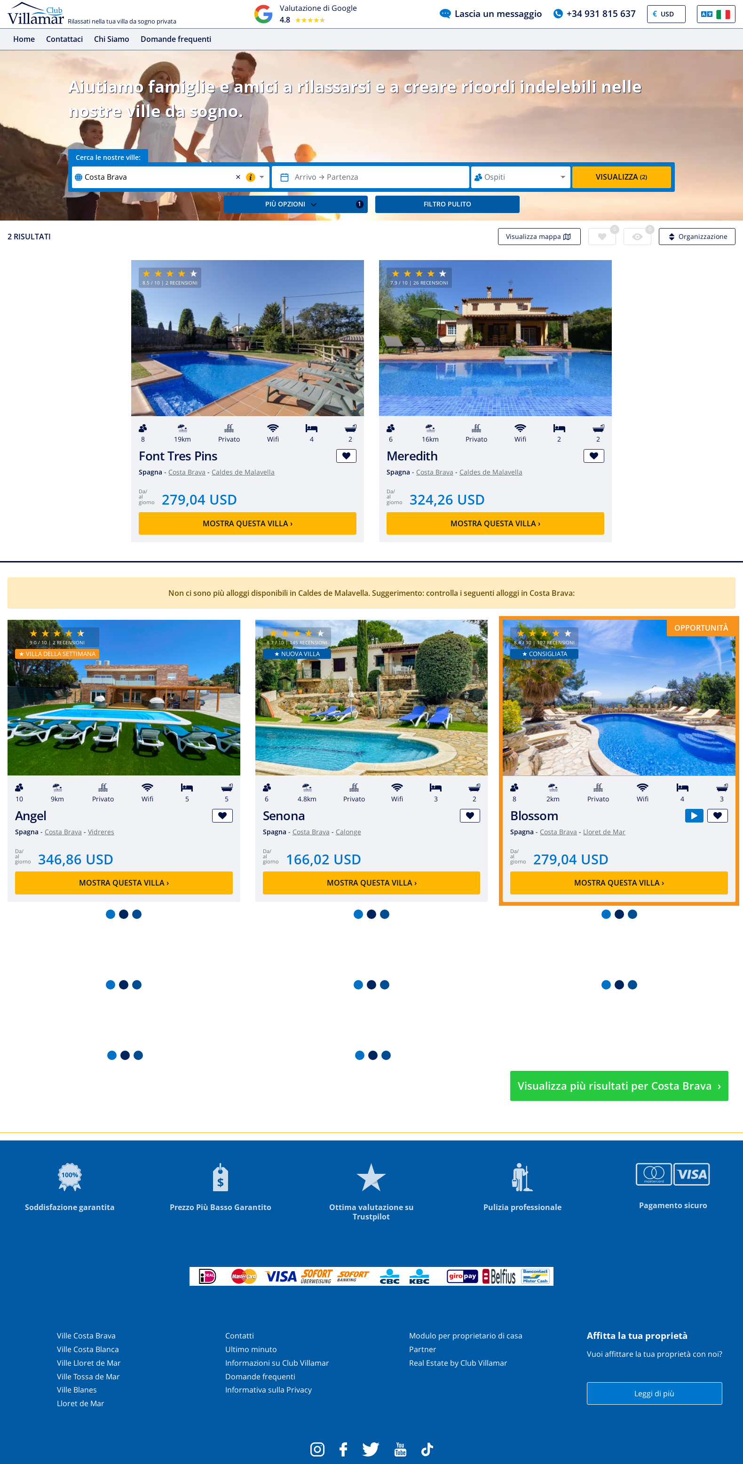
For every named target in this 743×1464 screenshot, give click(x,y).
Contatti (239, 1335)
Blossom (534, 815)
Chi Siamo (111, 39)
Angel (30, 815)
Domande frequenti (176, 39)
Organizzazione (697, 236)
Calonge (348, 831)
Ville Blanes (77, 1390)
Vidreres (101, 831)
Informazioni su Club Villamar (277, 1363)
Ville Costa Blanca (88, 1349)
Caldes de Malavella (243, 471)
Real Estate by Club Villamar (458, 1363)
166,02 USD (323, 859)
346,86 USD (75, 859)
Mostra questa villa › (247, 523)
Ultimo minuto (251, 1349)
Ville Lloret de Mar (89, 1363)
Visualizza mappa (539, 236)
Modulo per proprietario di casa (465, 1335)
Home (24, 39)
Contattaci (64, 39)
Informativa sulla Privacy (268, 1390)
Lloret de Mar (604, 831)
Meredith (412, 456)
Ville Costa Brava (86, 1335)
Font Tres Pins (178, 456)
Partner (422, 1349)
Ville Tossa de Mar (88, 1376)
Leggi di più (654, 1393)
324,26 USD (447, 499)
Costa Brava (187, 471)
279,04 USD (199, 499)
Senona (284, 815)
